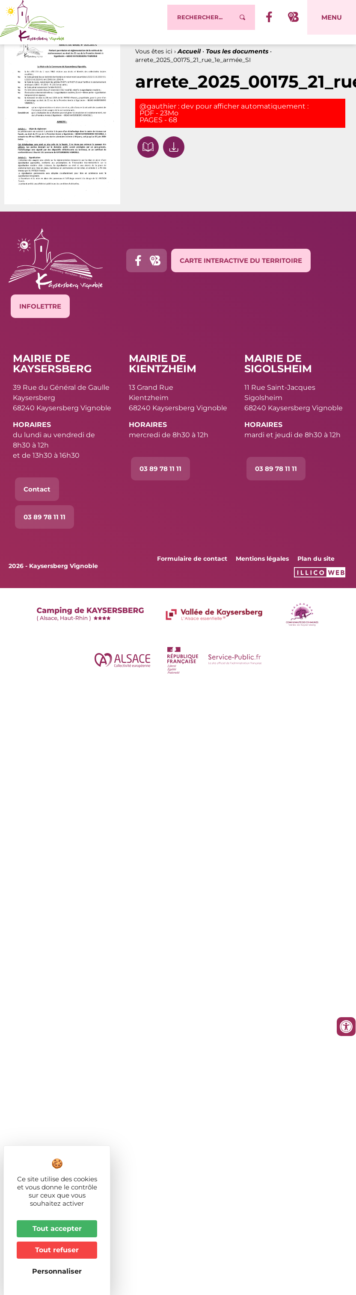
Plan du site (316, 567)
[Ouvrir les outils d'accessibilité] (346, 1026)
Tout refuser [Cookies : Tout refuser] (57, 1250)
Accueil (189, 59)
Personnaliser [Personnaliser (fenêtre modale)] (57, 1271)
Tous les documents (237, 59)
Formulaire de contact (192, 567)
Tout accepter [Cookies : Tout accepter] (57, 1228)
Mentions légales (262, 567)
